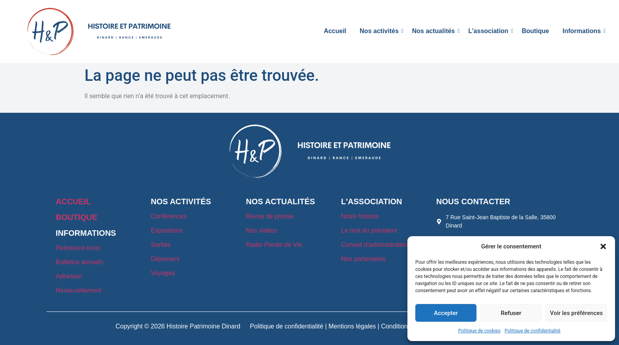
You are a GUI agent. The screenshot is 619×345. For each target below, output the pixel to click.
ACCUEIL (73, 201)
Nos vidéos (261, 230)
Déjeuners (165, 258)
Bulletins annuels (79, 262)
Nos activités (380, 31)
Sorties (161, 244)
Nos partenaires (363, 258)
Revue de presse (270, 216)
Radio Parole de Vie (274, 244)
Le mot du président (369, 230)
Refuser (511, 313)
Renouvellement (78, 290)
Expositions (167, 230)
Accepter (446, 313)
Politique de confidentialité (533, 331)
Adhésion (69, 276)
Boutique (535, 31)
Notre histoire (360, 216)
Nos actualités (435, 31)
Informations (583, 31)
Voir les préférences (576, 313)
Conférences (169, 216)
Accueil (335, 31)
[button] (603, 246)
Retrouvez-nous (78, 247)
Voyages (163, 273)
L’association (489, 31)
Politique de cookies (479, 331)
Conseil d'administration (374, 244)
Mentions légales (352, 326)
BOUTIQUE (77, 217)
